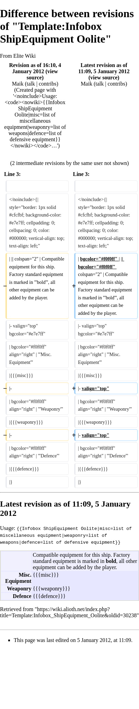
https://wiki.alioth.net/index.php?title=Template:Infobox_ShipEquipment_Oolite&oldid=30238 (68, 612)
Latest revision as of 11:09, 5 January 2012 (103, 68)
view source (103, 77)
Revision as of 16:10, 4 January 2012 (35, 68)
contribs (48, 84)
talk (31, 84)
